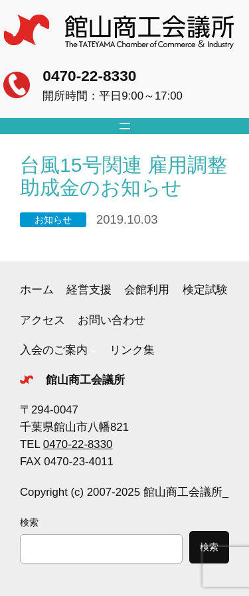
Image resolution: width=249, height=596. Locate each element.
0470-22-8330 (89, 75)
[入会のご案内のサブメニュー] (93, 350)
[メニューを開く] (125, 126)
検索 (29, 522)
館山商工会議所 (85, 380)
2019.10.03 (126, 219)
